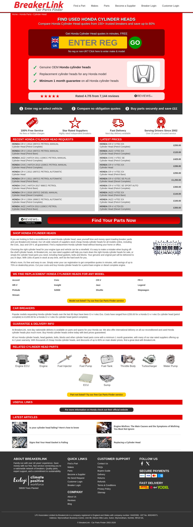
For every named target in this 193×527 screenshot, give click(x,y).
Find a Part (79, 6)
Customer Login (170, 6)
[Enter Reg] (93, 42)
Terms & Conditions (107, 485)
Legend (141, 285)
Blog (70, 504)
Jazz (98, 285)
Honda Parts (25, 14)
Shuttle (99, 290)
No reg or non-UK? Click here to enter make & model (96, 51)
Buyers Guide (104, 471)
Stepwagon (143, 290)
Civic (56, 280)
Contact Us (103, 463)
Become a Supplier (125, 6)
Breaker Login (148, 6)
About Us (72, 496)
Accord (15, 280)
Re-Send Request (76, 478)
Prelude (16, 290)
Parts (106, 6)
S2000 (57, 290)
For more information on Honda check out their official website (96, 410)
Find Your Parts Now (114, 220)
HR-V (14, 285)
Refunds (101, 481)
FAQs (100, 467)
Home (15, 14)
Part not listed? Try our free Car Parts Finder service (96, 394)
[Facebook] (142, 464)
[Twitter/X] (148, 464)
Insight (57, 285)
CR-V (98, 280)
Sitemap (101, 492)
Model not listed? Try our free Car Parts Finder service (96, 301)
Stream (15, 295)
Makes (94, 6)
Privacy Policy (104, 489)
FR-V (140, 280)
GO (135, 42)
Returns (101, 478)
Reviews (72, 500)
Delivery (101, 474)
